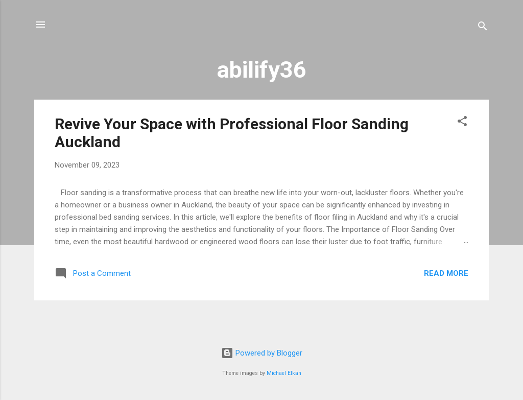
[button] (462, 123)
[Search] (483, 27)
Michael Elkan (284, 373)
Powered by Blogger (261, 353)
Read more (446, 273)
